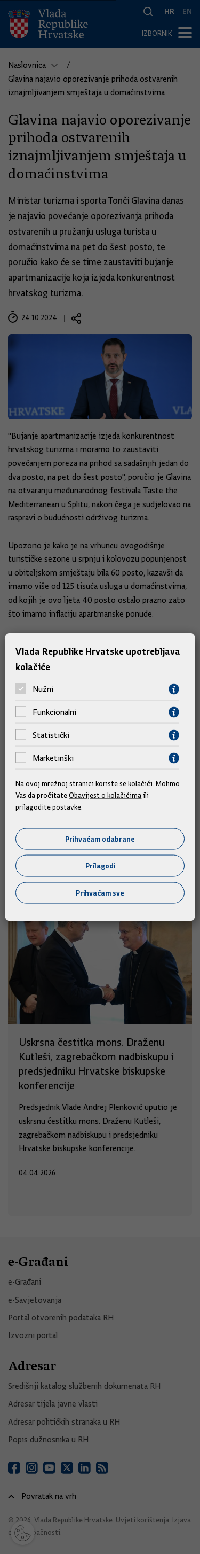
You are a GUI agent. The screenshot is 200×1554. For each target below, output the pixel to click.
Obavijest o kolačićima (105, 795)
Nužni (43, 689)
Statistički (51, 735)
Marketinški (53, 758)
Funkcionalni (54, 712)
